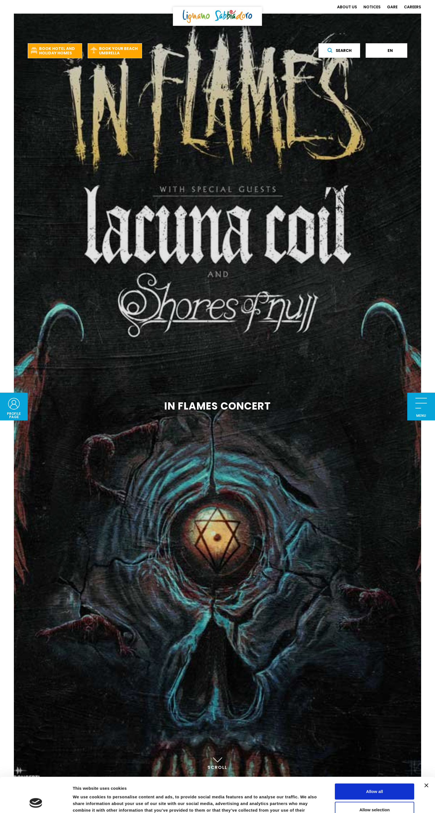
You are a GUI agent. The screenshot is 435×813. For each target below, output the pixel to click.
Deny (375, 794)
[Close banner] (426, 752)
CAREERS (412, 7)
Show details (291, 802)
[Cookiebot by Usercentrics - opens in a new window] (36, 802)
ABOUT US (347, 7)
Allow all (374, 758)
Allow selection (374, 776)
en (386, 50)
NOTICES (372, 7)
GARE (392, 7)
